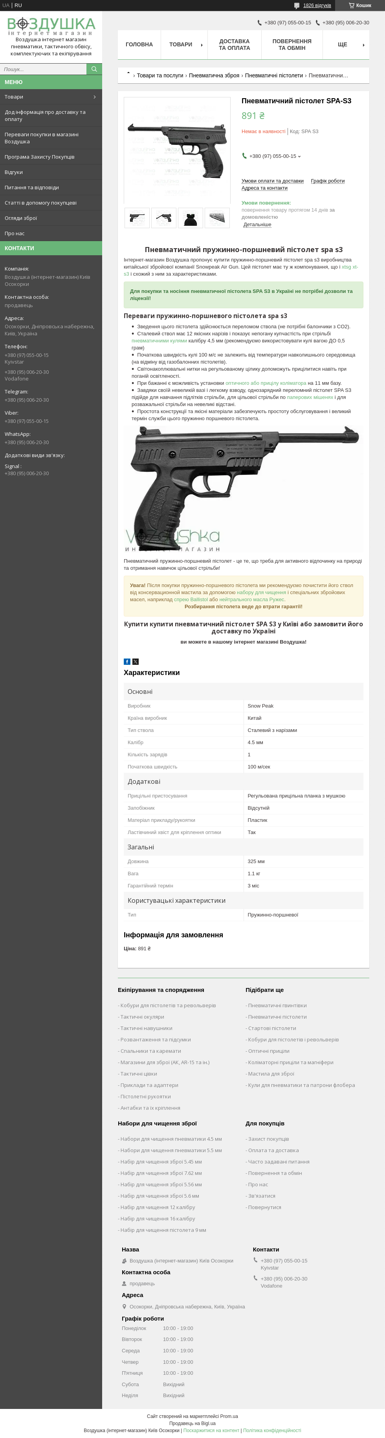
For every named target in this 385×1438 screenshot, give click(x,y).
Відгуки (14, 172)
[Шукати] (94, 69)
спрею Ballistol (191, 599)
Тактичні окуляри (142, 1016)
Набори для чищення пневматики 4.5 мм (171, 1138)
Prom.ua (229, 1416)
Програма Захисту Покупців (40, 156)
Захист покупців (268, 1138)
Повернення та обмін (292, 44)
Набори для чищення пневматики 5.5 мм (171, 1150)
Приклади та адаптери (149, 1085)
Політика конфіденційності (272, 1430)
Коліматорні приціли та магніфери (291, 1062)
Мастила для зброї (271, 1073)
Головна (139, 44)
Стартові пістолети (272, 1028)
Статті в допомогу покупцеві (41, 202)
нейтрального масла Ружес (251, 599)
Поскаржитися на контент (211, 1430)
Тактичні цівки (139, 1073)
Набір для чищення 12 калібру (158, 1207)
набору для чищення (261, 592)
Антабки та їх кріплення (150, 1107)
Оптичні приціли (269, 1050)
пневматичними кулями (159, 341)
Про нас (14, 233)
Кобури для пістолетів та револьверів (168, 1005)
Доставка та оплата (234, 44)
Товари (14, 96)
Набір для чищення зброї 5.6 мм (160, 1195)
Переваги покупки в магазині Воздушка (42, 138)
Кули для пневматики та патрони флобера (301, 1085)
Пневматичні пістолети (274, 75)
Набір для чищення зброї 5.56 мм (161, 1184)
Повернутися (264, 1207)
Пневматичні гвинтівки (277, 1005)
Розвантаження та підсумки (156, 1039)
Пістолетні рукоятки (146, 1096)
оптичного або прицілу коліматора (266, 383)
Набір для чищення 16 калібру (158, 1218)
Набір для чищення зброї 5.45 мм (161, 1161)
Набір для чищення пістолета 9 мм (163, 1229)
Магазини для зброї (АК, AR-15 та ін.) (165, 1062)
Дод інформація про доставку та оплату (45, 115)
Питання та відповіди (32, 187)
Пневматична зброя (214, 75)
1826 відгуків (317, 5)
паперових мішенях (310, 397)
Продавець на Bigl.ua (192, 1423)
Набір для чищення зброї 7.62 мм (161, 1172)
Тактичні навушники (146, 1028)
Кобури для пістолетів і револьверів (293, 1039)
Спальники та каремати (151, 1050)
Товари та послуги (160, 75)
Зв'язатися (261, 1195)
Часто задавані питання (279, 1161)
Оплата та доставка (273, 1150)
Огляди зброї (21, 217)
